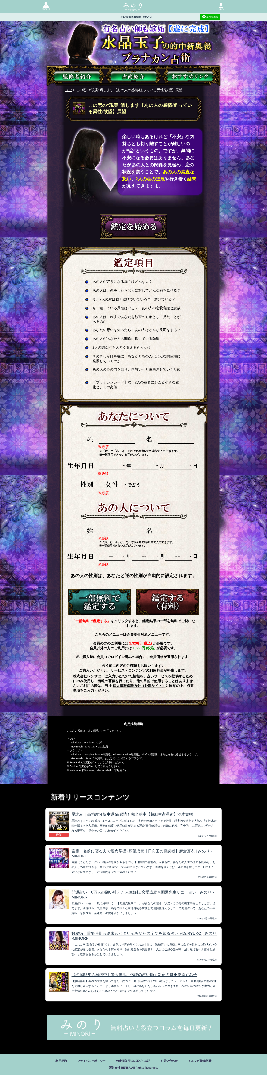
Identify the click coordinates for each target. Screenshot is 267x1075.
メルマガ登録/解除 (200, 1060)
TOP (68, 90)
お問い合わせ (169, 1060)
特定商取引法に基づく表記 (133, 1060)
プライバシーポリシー (91, 1060)
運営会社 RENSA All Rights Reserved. (133, 1067)
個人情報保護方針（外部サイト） (139, 686)
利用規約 (61, 1060)
